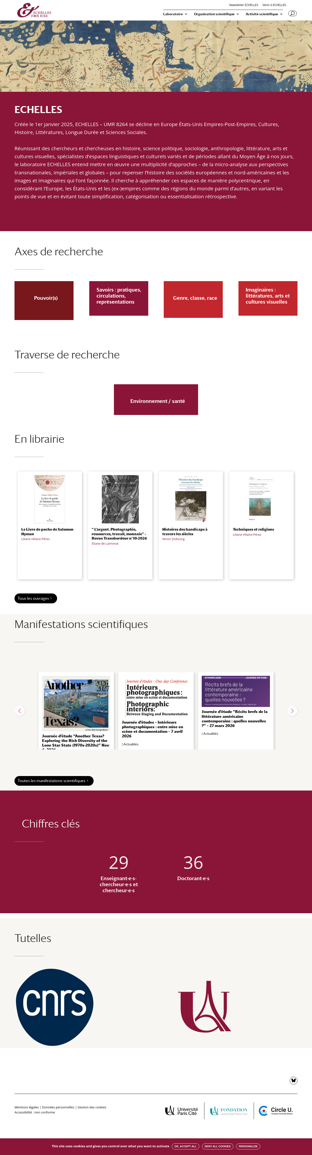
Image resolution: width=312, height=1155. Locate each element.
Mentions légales (27, 1107)
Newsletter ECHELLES (243, 5)
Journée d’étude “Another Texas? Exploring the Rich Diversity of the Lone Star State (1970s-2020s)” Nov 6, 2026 (75, 743)
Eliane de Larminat (105, 543)
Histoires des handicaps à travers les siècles (185, 531)
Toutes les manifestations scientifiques (51, 780)
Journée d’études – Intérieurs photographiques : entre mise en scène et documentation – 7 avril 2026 (152, 729)
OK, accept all (185, 1146)
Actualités (130, 744)
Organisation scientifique (214, 14)
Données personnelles (58, 1107)
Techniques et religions (253, 529)
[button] (20, 711)
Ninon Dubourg (173, 539)
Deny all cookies (218, 1146)
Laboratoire (173, 14)
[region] (156, 711)
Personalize (248, 1146)
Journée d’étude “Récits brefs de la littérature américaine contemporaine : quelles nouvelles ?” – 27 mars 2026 (234, 718)
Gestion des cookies (92, 1107)
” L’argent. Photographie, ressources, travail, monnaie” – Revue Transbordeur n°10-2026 (119, 533)
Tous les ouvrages (33, 598)
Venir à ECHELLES (274, 5)
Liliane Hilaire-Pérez (35, 539)
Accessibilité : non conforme (35, 1112)
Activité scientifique (262, 14)
